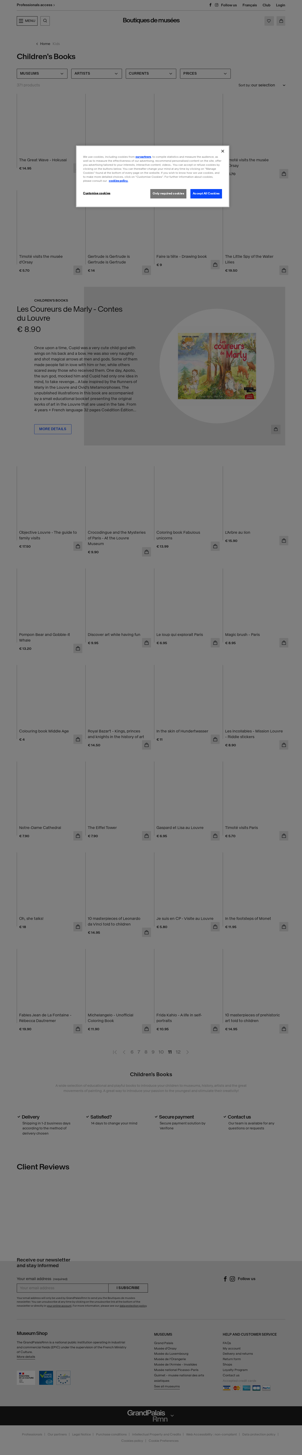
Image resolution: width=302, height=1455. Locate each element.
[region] (152, 176)
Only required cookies (168, 193)
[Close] (223, 151)
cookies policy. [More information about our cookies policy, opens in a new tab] (118, 180)
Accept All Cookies (206, 193)
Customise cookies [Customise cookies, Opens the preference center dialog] (96, 193)
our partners (143, 156)
